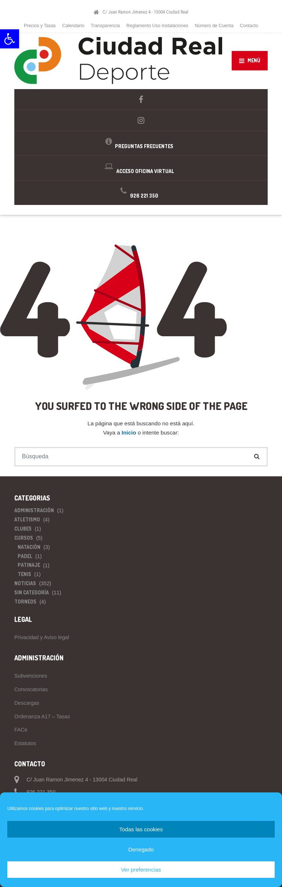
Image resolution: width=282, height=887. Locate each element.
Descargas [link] (26, 703)
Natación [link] (29, 547)
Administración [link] (34, 510)
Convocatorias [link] (31, 689)
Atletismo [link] (27, 519)
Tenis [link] (24, 574)
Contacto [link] (249, 25)
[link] (9, 38)
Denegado (140, 849)
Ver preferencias (141, 869)
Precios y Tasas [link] (40, 25)
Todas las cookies (141, 829)
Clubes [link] (23, 528)
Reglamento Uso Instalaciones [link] (157, 25)
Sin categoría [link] (31, 592)
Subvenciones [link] (30, 676)
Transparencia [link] (105, 25)
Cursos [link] (23, 538)
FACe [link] (21, 730)
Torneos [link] (25, 601)
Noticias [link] (25, 583)
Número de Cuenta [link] (214, 25)
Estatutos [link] (25, 743)
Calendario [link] (73, 25)
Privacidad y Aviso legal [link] (41, 637)
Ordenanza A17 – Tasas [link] (42, 716)
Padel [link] (25, 556)
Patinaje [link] (29, 565)
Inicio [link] (130, 432)
